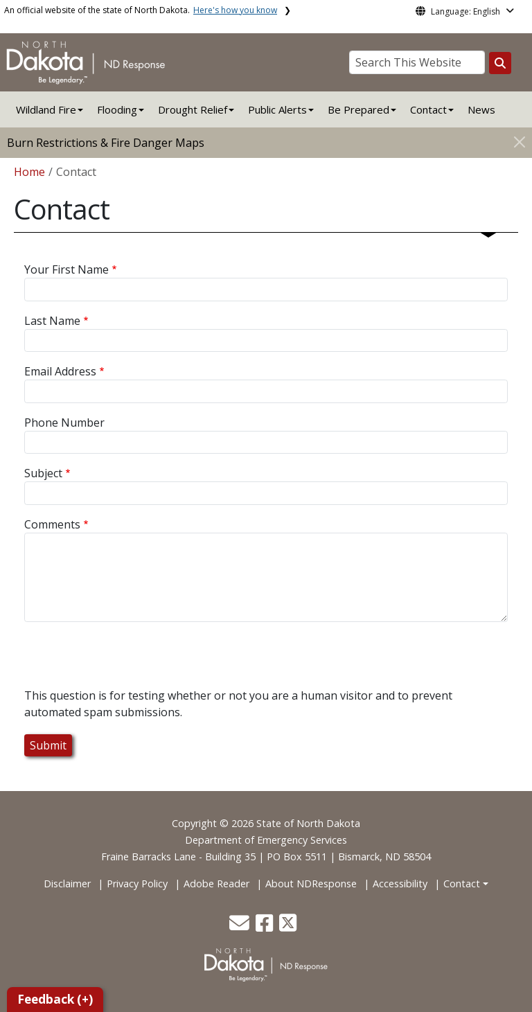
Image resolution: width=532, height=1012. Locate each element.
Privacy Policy (137, 883)
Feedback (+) (55, 999)
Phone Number (64, 422)
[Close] (519, 141)
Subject (43, 473)
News (481, 109)
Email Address (60, 371)
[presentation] (129, 660)
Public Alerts (277, 109)
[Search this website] (500, 63)
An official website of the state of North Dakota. (140, 10)
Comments (52, 524)
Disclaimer (67, 883)
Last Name (52, 320)
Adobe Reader (216, 883)
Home (29, 171)
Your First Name (66, 269)
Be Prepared (358, 109)
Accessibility (400, 883)
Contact (461, 883)
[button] (240, 926)
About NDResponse (311, 883)
